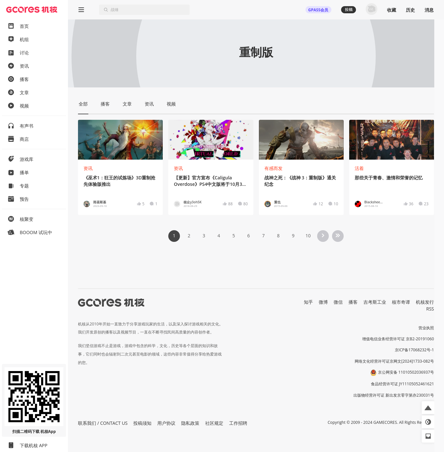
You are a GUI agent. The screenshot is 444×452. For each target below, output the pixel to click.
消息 (429, 10)
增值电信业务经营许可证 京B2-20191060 (398, 339)
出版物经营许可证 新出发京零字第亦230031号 (393, 395)
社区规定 (214, 423)
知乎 (308, 302)
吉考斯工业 (374, 302)
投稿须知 (142, 423)
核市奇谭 (401, 302)
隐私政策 (190, 423)
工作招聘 (238, 423)
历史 (410, 10)
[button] (428, 407)
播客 (353, 302)
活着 (359, 168)
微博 (323, 302)
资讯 (88, 168)
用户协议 (166, 423)
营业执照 (426, 328)
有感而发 (273, 168)
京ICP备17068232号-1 (414, 350)
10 (308, 235)
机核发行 (425, 302)
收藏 (391, 10)
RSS (430, 309)
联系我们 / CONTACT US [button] (103, 423)
